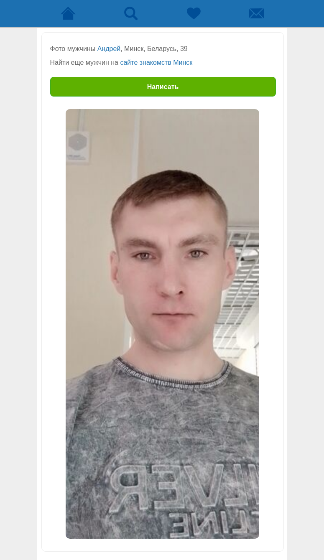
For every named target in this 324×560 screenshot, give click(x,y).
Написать (163, 86)
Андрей (109, 48)
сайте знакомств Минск (156, 62)
